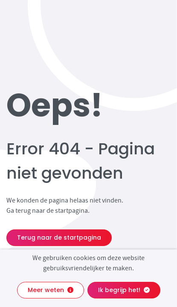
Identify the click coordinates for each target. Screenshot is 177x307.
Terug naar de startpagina (59, 237)
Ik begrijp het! (124, 290)
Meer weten (50, 290)
